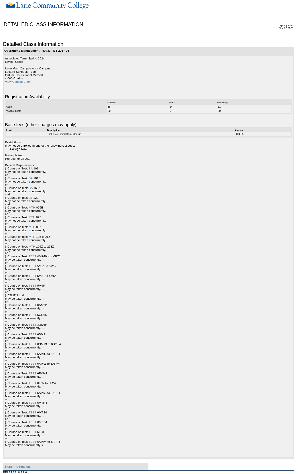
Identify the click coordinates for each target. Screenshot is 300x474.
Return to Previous (18, 466)
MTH (32, 207)
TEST (32, 256)
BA (30, 168)
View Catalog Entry (18, 81)
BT (30, 197)
